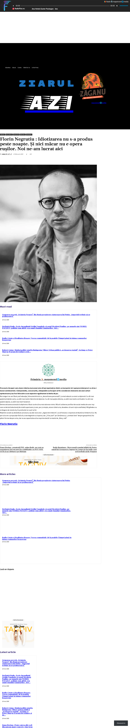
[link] (8, 423)
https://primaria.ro (48, 382)
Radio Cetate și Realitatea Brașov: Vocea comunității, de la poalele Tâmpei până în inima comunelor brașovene (44, 339)
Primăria (29, 134)
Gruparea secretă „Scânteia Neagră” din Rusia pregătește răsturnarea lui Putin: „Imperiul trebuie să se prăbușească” (46, 316)
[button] (103, 118)
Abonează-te (121, 723)
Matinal (22, 134)
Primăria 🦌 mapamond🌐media (48, 379)
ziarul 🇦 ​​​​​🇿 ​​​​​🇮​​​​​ (7, 154)
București (9, 134)
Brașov (2, 134)
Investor (16, 134)
